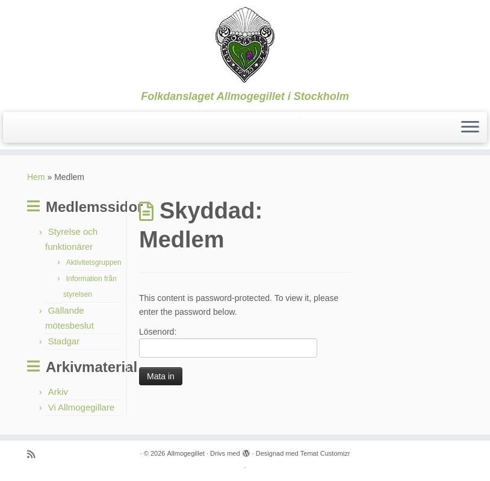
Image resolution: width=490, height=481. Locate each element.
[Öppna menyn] (470, 128)
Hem (36, 177)
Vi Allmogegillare (81, 407)
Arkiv (58, 391)
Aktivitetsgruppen (94, 262)
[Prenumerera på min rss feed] (35, 454)
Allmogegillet (186, 453)
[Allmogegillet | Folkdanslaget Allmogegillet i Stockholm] (245, 45)
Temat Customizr (325, 453)
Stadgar (64, 341)
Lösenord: (228, 342)
